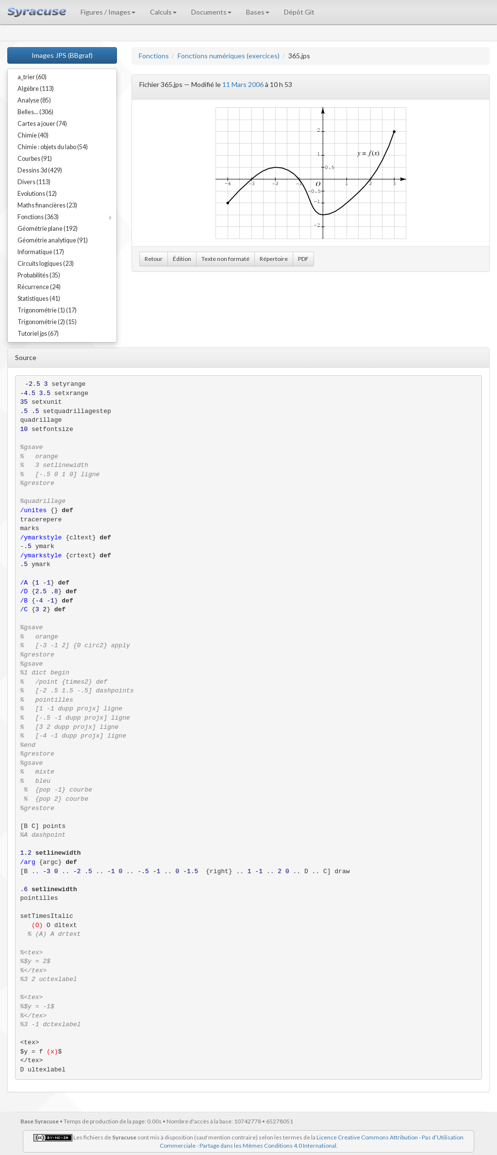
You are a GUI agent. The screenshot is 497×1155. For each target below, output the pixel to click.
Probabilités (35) (38, 275)
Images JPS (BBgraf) (62, 55)
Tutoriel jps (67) (38, 333)
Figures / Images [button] (108, 12)
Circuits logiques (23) (45, 263)
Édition (182, 258)
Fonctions (154, 56)
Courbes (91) (34, 158)
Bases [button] (257, 12)
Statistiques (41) (38, 298)
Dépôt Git (299, 12)
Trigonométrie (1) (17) (47, 310)
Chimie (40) (33, 135)
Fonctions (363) (38, 217)
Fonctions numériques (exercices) (229, 56)
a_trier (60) (32, 77)
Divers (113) (33, 182)
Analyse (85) (34, 100)
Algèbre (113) (35, 88)
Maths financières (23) (47, 205)
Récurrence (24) (39, 287)
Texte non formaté (225, 258)
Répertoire (274, 258)
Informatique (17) (40, 252)
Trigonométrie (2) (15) (47, 322)
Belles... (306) (35, 112)
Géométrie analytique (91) (52, 240)
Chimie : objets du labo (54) (52, 147)
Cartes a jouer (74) (42, 123)
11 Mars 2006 (243, 84)
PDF (303, 258)
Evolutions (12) (37, 193)
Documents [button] (211, 12)
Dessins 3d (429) (39, 170)
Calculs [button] (163, 12)
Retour (154, 258)
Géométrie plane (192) (47, 228)
